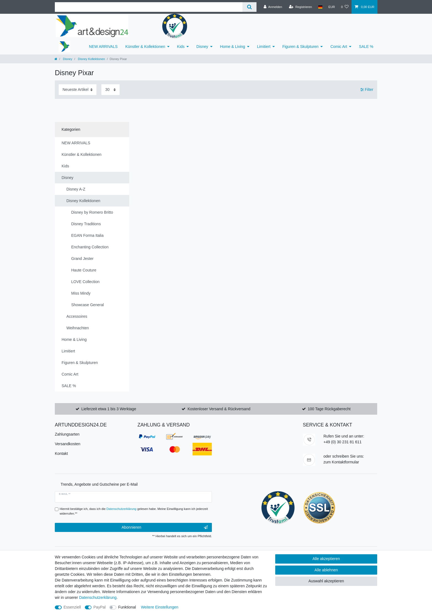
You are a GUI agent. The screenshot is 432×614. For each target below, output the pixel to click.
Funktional (127, 607)
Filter (366, 89)
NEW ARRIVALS (103, 46)
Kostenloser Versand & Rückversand (219, 409)
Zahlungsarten (67, 434)
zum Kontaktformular (341, 462)
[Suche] (249, 7)
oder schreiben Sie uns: (343, 456)
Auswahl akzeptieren (326, 581)
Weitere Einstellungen (159, 607)
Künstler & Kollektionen (145, 46)
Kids (181, 46)
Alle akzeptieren (326, 558)
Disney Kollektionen (91, 59)
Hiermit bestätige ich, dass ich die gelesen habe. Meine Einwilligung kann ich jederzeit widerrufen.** (134, 511)
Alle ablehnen (326, 570)
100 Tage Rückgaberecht (329, 409)
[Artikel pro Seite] (110, 89)
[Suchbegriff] (148, 7)
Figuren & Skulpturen (300, 46)
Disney (202, 46)
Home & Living (232, 46)
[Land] (320, 7)
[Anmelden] (273, 7)
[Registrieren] (300, 7)
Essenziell (72, 607)
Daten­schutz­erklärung (98, 597)
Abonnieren (164, 527)
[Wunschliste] (345, 7)
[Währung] (331, 7)
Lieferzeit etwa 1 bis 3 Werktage (108, 409)
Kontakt (61, 453)
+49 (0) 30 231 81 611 (342, 442)
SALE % (366, 46)
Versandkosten (67, 444)
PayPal (99, 607)
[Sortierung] (77, 89)
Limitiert (264, 46)
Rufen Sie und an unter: (343, 436)
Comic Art (338, 46)
